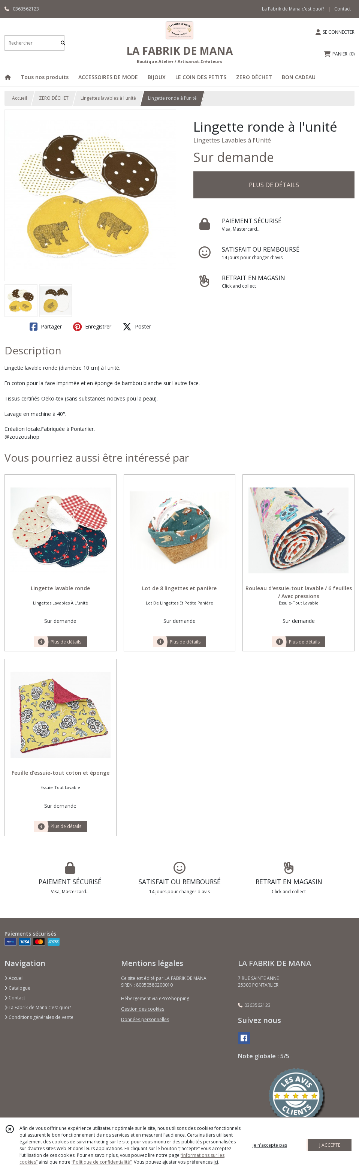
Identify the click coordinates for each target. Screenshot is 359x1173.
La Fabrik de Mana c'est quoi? (37, 1007)
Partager (46, 326)
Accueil (19, 98)
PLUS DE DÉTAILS (274, 185)
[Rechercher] (63, 43)
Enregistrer (92, 326)
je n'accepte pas (270, 1145)
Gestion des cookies (142, 1009)
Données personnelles (145, 1019)
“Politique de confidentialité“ (102, 1162)
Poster (137, 326)
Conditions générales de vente (38, 1017)
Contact (342, 9)
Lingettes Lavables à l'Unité (232, 140)
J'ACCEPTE (329, 1145)
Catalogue (17, 988)
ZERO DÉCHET (54, 98)
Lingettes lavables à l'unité (108, 98)
